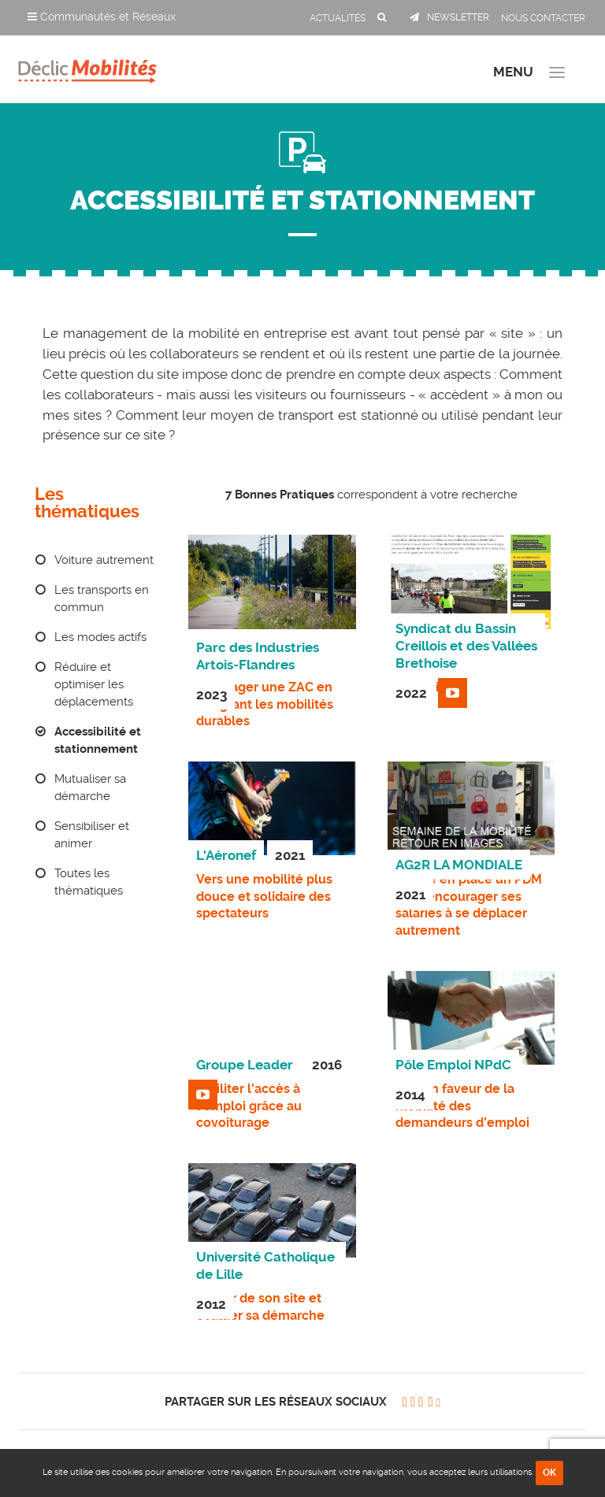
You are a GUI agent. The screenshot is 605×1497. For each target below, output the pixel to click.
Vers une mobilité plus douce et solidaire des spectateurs (264, 896)
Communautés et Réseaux (102, 16)
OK (549, 1472)
